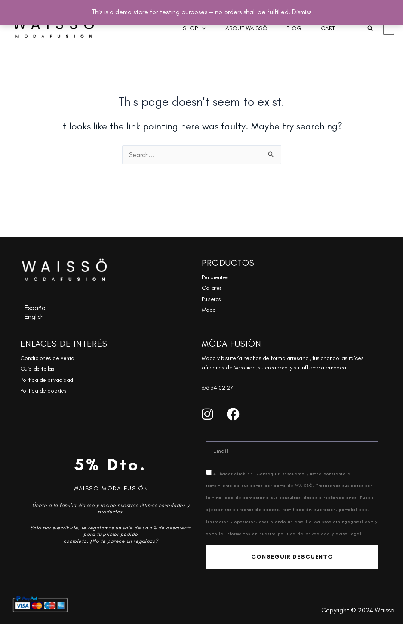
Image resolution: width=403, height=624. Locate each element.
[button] (370, 28)
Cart (325, 28)
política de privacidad (305, 533)
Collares (212, 288)
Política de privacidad (46, 380)
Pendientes (215, 277)
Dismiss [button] (301, 12)
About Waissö (230, 28)
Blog (284, 28)
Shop (167, 28)
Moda (209, 310)
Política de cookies (43, 390)
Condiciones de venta (47, 358)
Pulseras (211, 299)
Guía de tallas (37, 368)
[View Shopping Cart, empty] (388, 28)
